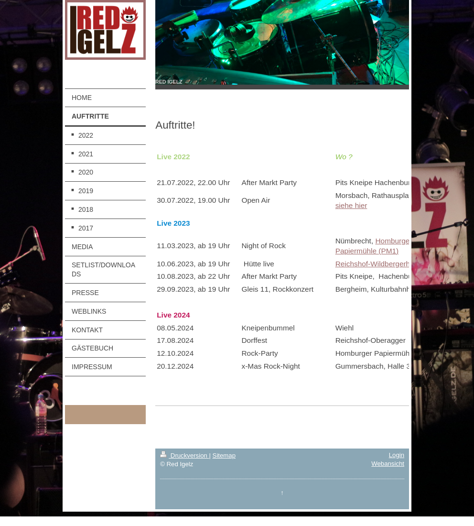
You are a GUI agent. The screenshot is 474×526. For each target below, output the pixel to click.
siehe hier (351, 205)
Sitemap (224, 455)
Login (396, 455)
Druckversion (184, 455)
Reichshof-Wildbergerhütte (378, 264)
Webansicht (387, 463)
